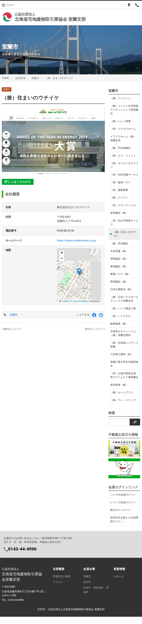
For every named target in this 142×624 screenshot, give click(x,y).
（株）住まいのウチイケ (30, 98)
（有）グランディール (123, 209)
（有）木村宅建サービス (123, 176)
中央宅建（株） (119, 254)
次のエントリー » (95, 328)
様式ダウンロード (120, 517)
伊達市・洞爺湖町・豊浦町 (96, 597)
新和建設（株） (119, 216)
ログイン (119, 589)
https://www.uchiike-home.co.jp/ (77, 240)
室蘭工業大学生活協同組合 (123, 367)
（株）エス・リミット (123, 155)
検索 (111, 420)
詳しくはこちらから (18, 181)
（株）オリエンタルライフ (123, 165)
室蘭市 (6, 89)
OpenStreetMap (80, 301)
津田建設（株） (119, 262)
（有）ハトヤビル (120, 319)
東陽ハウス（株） (120, 277)
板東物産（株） (119, 327)
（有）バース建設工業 (123, 312)
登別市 (87, 589)
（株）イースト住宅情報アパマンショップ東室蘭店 (123, 109)
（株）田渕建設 (119, 247)
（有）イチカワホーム (123, 128)
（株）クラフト (119, 201)
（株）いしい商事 (120, 121)
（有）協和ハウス (120, 186)
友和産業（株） (119, 392)
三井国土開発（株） (121, 358)
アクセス (58, 589)
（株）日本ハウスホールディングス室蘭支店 (123, 302)
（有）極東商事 (119, 193)
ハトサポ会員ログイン (123, 502)
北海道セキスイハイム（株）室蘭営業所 (123, 337)
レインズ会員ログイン (123, 509)
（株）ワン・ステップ (123, 407)
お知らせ (119, 584)
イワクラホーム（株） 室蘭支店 (123, 138)
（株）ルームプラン (121, 400)
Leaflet (63, 301)
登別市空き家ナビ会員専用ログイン (124, 527)
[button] (79, 271)
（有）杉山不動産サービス (123, 226)
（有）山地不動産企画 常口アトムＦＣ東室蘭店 (123, 381)
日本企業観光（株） (121, 293)
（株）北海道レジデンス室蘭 (123, 348)
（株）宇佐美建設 (120, 147)
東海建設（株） (119, 270)
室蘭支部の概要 (62, 584)
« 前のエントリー (12, 328)
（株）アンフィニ (120, 98)
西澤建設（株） (119, 285)
